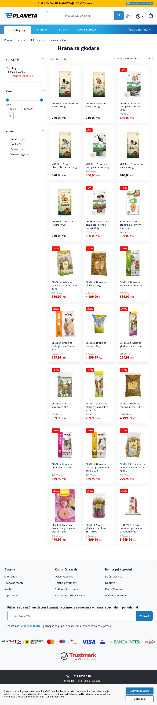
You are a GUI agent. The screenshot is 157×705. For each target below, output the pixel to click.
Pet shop (22, 40)
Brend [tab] (8, 123)
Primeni (10, 109)
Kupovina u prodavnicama (70, 595)
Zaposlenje (11, 595)
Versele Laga (17, 145)
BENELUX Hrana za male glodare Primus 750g (63, 346)
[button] (131, 16)
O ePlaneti (10, 576)
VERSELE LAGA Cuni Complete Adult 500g (97, 165)
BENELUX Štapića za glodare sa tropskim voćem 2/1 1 (97, 407)
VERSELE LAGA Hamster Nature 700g (65, 105)
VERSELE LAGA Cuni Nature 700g (63, 223)
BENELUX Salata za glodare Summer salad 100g (65, 285)
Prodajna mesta (14, 582)
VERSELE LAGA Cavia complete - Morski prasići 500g (97, 225)
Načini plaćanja (113, 576)
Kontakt (9, 589)
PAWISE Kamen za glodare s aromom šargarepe (130, 225)
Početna (9, 40)
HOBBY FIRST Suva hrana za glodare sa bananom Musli (131, 528)
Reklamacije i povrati (67, 589)
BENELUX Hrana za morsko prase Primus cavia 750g (98, 467)
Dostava (110, 582)
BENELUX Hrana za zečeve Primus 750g (131, 284)
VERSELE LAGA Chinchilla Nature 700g (64, 165)
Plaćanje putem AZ (116, 595)
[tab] (28, 570)
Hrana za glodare (23, 73)
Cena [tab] (7, 86)
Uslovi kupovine (64, 576)
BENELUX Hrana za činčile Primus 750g (62, 466)
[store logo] (20, 16)
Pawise (14, 140)
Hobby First (16, 135)
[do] (28, 102)
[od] (12, 102)
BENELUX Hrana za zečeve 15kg (96, 344)
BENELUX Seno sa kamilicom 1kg (62, 405)
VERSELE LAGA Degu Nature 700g (97, 105)
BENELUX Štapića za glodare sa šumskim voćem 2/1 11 (131, 346)
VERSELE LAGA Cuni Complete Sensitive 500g (131, 107)
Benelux (15, 130)
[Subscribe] (144, 616)
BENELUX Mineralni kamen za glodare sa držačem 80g (64, 528)
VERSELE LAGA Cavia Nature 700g (131, 165)
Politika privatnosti (66, 582)
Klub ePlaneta (113, 589)
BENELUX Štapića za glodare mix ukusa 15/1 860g (97, 528)
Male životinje (37, 40)
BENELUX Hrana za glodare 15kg (96, 284)
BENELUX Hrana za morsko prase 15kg (131, 405)
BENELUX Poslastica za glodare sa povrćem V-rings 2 (132, 467)
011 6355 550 (82, 676)
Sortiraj (118, 58)
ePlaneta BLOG (30, 626)
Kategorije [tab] (10, 58)
